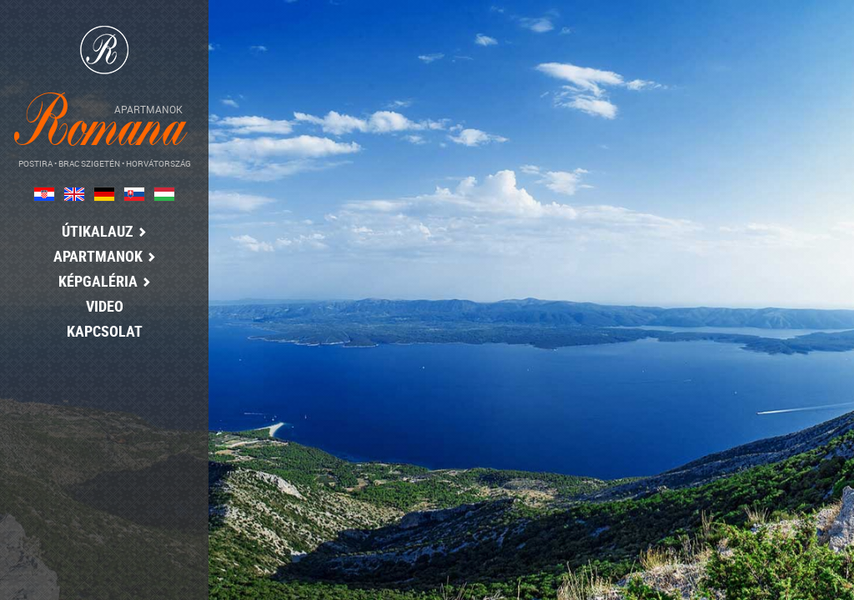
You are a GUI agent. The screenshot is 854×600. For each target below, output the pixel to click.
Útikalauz (100, 231)
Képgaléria (99, 281)
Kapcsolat (100, 331)
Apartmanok (99, 256)
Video (99, 306)
